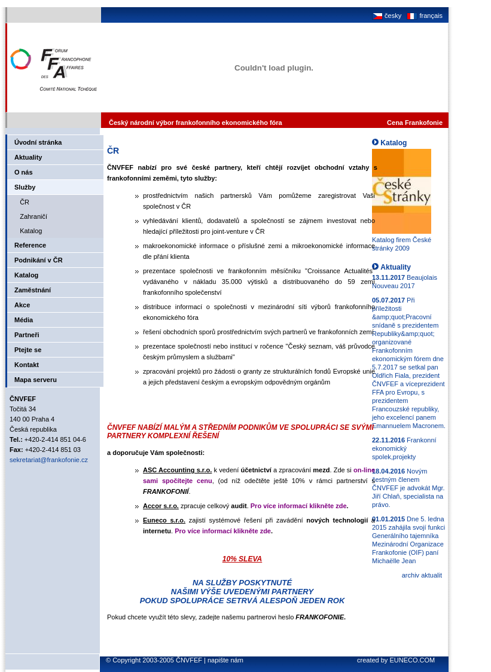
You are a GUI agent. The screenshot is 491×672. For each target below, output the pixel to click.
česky (386, 15)
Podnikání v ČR (38, 260)
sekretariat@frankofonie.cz (49, 459)
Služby (24, 187)
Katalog (28, 230)
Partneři (26, 334)
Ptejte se (27, 349)
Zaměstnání (32, 290)
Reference (30, 245)
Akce (22, 304)
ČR (21, 202)
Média (23, 319)
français (424, 15)
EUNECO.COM (412, 660)
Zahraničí (30, 216)
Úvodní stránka (38, 142)
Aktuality (28, 157)
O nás (23, 172)
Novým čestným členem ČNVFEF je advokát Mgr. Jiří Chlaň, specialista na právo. (408, 488)
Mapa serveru (35, 379)
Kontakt (26, 364)
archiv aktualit (422, 575)
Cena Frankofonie (415, 122)
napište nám (225, 660)
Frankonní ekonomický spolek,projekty (404, 448)
